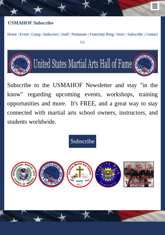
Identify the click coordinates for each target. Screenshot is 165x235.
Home (12, 34)
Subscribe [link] (82, 141)
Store (120, 34)
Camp (36, 34)
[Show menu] (155, 6)
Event (24, 34)
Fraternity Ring (102, 34)
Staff (65, 34)
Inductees (50, 34)
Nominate (79, 34)
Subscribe (135, 34)
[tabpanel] (82, 38)
